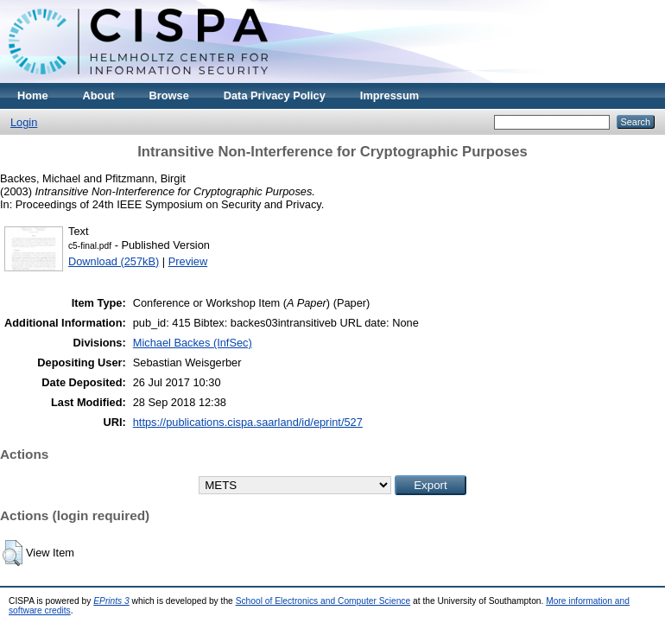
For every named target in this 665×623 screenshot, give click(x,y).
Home (32, 95)
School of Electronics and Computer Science (323, 601)
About (99, 95)
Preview (188, 261)
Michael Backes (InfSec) (192, 342)
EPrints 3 (111, 601)
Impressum (389, 95)
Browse (169, 95)
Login (23, 122)
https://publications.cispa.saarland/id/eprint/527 (248, 422)
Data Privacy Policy (275, 95)
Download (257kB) (113, 261)
